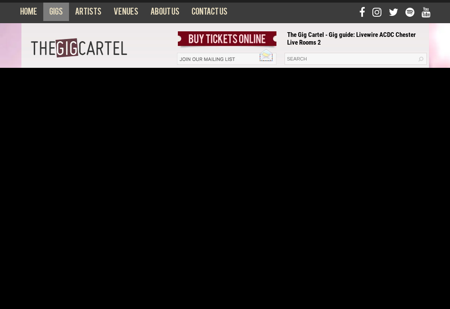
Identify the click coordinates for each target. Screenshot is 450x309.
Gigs (56, 13)
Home (28, 13)
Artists (88, 13)
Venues (126, 13)
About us (165, 13)
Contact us (210, 13)
